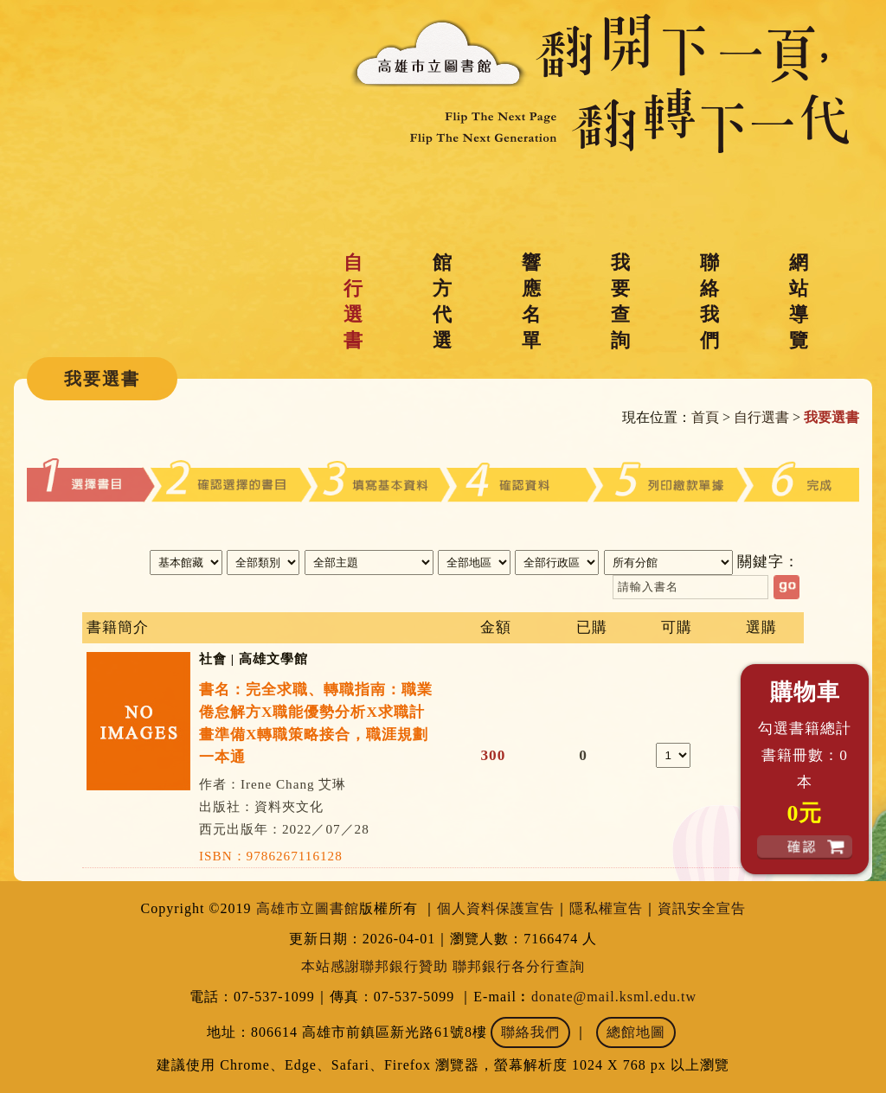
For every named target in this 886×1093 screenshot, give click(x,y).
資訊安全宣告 (702, 908)
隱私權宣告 (606, 908)
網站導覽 (798, 301)
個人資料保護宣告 (496, 908)
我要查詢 (620, 301)
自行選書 (353, 301)
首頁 (705, 417)
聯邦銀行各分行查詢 (519, 966)
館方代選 (442, 301)
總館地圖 (636, 1032)
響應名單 (531, 301)
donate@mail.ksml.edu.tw (614, 996)
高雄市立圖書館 (307, 908)
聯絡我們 (709, 301)
